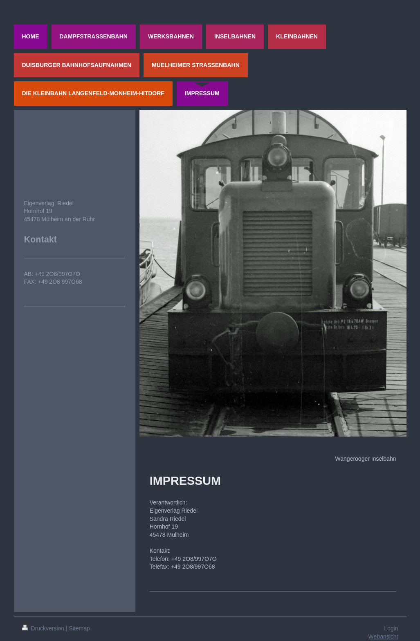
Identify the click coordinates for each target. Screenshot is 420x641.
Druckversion (44, 628)
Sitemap (79, 628)
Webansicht (383, 636)
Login (391, 628)
